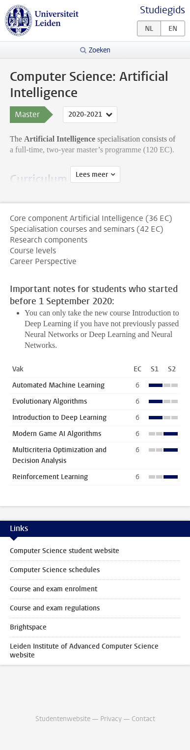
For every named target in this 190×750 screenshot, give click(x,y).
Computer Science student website (64, 551)
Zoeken (99, 50)
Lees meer (92, 174)
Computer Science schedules (55, 570)
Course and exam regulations (55, 608)
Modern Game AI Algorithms (56, 433)
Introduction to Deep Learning (59, 417)
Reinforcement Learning (50, 477)
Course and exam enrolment (53, 589)
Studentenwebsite (62, 719)
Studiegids (162, 10)
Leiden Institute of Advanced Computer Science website (84, 651)
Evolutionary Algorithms (49, 401)
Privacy (111, 719)
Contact (143, 719)
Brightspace (28, 627)
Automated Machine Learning (58, 385)
